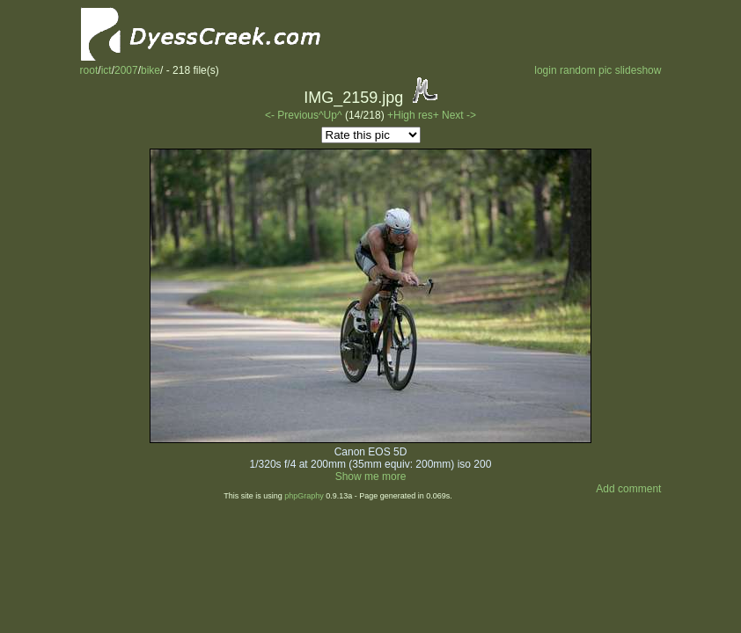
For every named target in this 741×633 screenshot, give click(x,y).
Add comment (628, 489)
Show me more (371, 476)
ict (106, 70)
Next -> (459, 115)
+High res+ (414, 115)
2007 (126, 70)
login (545, 70)
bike (150, 70)
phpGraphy (304, 495)
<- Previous (292, 115)
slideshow (638, 70)
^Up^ (330, 115)
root (89, 70)
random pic (586, 70)
